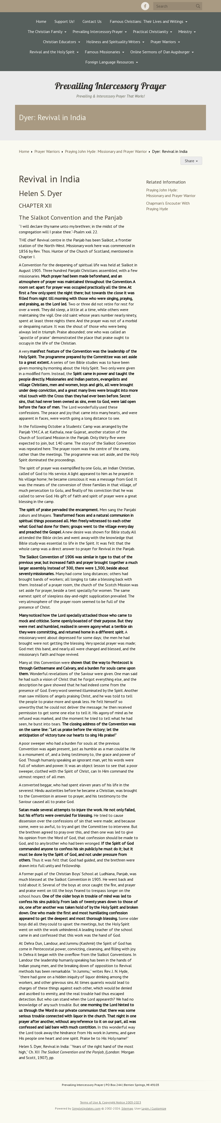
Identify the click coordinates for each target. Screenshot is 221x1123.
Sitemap (127, 1108)
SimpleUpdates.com (86, 1108)
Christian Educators (59, 41)
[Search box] (177, 6)
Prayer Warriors (163, 41)
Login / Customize (154, 1108)
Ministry (185, 31)
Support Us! (64, 21)
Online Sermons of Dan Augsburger (160, 51)
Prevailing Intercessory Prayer (98, 31)
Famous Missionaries (102, 51)
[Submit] (198, 6)
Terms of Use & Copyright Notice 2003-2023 (110, 1102)
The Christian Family (44, 31)
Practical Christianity (150, 31)
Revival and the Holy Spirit (52, 51)
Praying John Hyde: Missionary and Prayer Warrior (106, 151)
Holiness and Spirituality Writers (113, 41)
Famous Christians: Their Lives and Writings (146, 21)
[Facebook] (145, 6)
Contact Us (92, 21)
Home (41, 21)
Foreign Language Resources (109, 61)
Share (191, 160)
